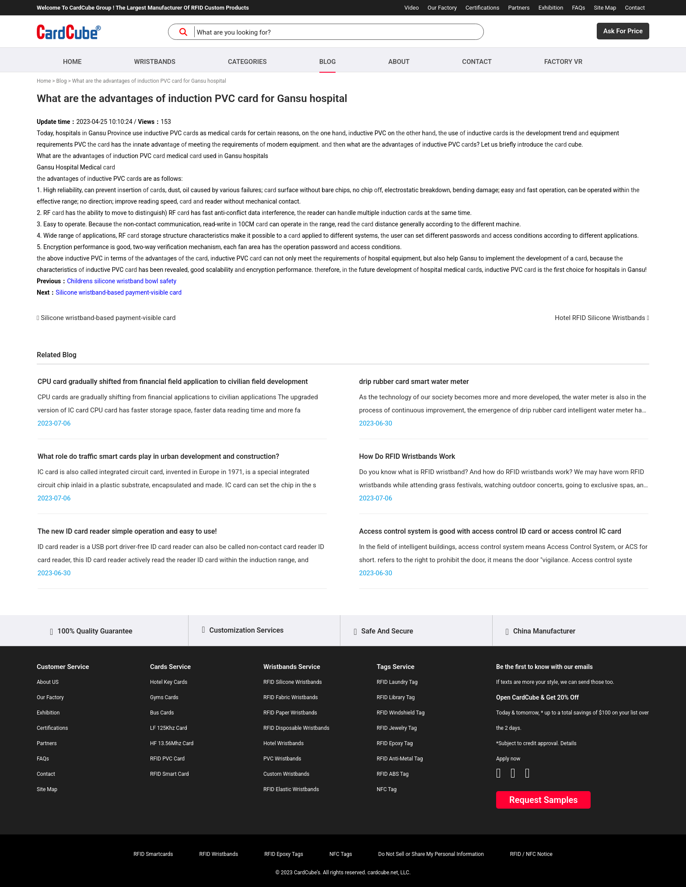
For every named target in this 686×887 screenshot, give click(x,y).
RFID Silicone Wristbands (292, 682)
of (463, 133)
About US (48, 682)
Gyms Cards (164, 697)
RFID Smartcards (153, 854)
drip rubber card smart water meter (414, 381)
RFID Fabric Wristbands (290, 697)
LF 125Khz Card (168, 728)
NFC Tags (340, 854)
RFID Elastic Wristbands (291, 789)
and (341, 133)
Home (72, 62)
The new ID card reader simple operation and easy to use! (127, 531)
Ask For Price (623, 31)
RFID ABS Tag (393, 774)
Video (411, 7)
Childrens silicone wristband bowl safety (121, 281)
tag (172, 144)
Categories (247, 62)
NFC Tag (387, 789)
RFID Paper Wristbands (290, 713)
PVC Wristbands (282, 759)
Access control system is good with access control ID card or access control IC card (490, 531)
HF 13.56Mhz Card (171, 743)
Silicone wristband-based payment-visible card (119, 292)
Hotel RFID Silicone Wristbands (600, 318)
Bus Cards (162, 713)
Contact (635, 7)
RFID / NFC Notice (531, 854)
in (84, 133)
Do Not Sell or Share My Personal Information (431, 854)
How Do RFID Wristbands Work (407, 456)
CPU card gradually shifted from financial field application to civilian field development (173, 381)
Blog (327, 62)
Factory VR (563, 62)
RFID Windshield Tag (400, 713)
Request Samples (543, 800)
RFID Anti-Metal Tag (400, 759)
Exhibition (551, 7)
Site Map (605, 7)
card (189, 133)
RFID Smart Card (169, 774)
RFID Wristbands (219, 854)
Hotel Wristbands (283, 743)
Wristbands (154, 62)
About (399, 62)
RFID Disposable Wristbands (296, 728)
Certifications (482, 7)
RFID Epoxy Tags (283, 854)
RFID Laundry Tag (397, 682)
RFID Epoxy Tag (395, 743)
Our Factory (442, 7)
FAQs (578, 7)
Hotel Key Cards (168, 682)
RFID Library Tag (396, 697)
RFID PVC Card (167, 759)
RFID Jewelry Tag (397, 728)
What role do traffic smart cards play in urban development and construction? (158, 456)
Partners (518, 7)
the (314, 133)
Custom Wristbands (286, 774)
